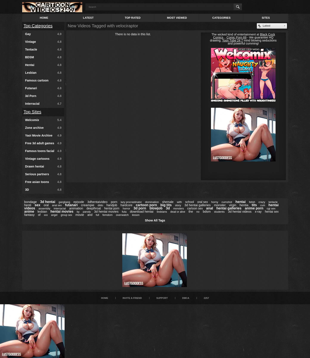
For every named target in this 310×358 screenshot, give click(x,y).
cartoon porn (146, 205)
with (179, 202)
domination (152, 202)
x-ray (258, 211)
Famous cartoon (43, 80)
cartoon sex (195, 208)
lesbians (162, 211)
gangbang (64, 202)
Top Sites (32, 111)
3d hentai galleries (197, 205)
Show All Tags (155, 220)
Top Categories (38, 25)
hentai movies (61, 211)
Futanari (43, 88)
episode (78, 202)
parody (87, 211)
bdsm (207, 211)
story (178, 205)
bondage (30, 202)
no (197, 211)
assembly (44, 208)
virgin (232, 205)
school (189, 202)
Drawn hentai (43, 166)
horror (126, 208)
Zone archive (43, 127)
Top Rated (133, 17)
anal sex (57, 205)
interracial (60, 208)
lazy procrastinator (131, 202)
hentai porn (111, 208)
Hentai (43, 65)
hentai (241, 202)
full (97, 215)
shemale (168, 202)
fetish (252, 202)
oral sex (202, 202)
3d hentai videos (239, 211)
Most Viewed (177, 17)
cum (262, 205)
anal (209, 208)
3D (43, 189)
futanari (71, 205)
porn (114, 202)
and (89, 215)
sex (37, 205)
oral (46, 205)
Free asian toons (43, 182)
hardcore (126, 205)
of (39, 215)
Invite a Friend (132, 298)
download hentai (141, 211)
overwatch (122, 215)
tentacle (272, 202)
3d (168, 208)
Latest (88, 17)
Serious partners (43, 174)
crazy (262, 202)
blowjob (155, 208)
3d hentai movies (106, 211)
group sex (66, 215)
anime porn (254, 208)
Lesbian (43, 72)
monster (220, 205)
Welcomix (43, 120)
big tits (166, 205)
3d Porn (43, 96)
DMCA (185, 298)
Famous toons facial (43, 151)
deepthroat (94, 208)
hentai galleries (229, 208)
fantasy (29, 215)
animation (76, 208)
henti (27, 205)
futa (124, 211)
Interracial (43, 103)
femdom (107, 215)
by (78, 211)
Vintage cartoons (43, 158)
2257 (206, 298)
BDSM (43, 57)
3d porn (139, 208)
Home (44, 17)
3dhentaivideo (97, 202)
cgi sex (271, 208)
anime (29, 211)
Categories (221, 17)
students (219, 211)
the (191, 211)
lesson (136, 215)
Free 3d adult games (43, 143)
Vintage (43, 41)
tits (254, 205)
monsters (178, 208)
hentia (244, 205)
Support (162, 298)
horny (214, 202)
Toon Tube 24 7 (232, 40)
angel (54, 215)
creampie (87, 205)
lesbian (42, 211)
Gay (43, 34)
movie (79, 215)
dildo (100, 205)
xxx (46, 215)
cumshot (227, 202)
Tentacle (43, 49)
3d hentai (47, 202)
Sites (266, 17)
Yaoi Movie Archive (43, 135)
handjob (111, 205)
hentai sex (272, 211)
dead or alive (177, 211)
